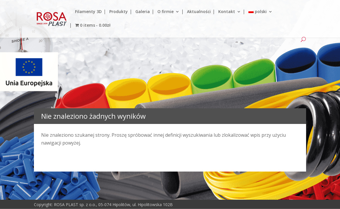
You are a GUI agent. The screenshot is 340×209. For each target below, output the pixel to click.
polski (257, 12)
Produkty (118, 12)
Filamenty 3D (88, 12)
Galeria (142, 12)
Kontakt (226, 12)
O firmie (165, 12)
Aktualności (199, 12)
